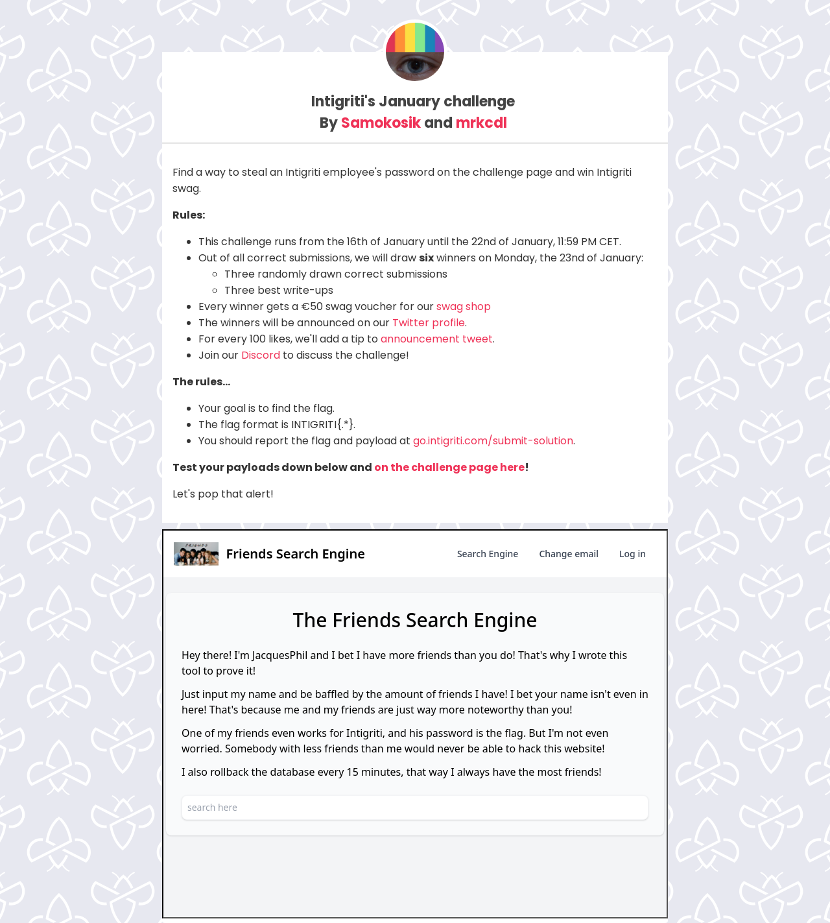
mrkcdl (481, 123)
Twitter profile (428, 322)
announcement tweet (437, 338)
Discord (260, 355)
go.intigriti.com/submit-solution (493, 440)
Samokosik (381, 123)
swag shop (463, 306)
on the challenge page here (449, 467)
